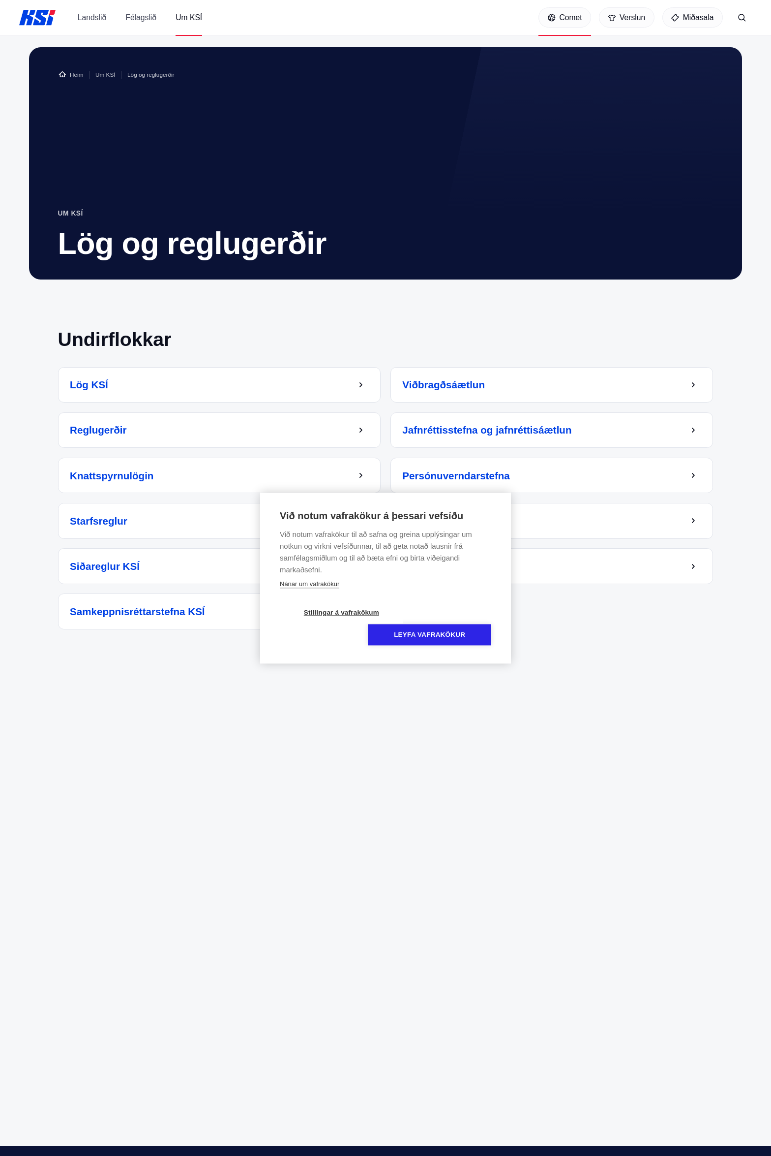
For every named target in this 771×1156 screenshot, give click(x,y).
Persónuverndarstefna (458, 478)
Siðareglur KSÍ (107, 568)
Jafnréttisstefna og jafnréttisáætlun (489, 432)
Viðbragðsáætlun (446, 387)
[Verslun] (626, 19)
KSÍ (37, 19)
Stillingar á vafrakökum (328, 623)
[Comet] (564, 19)
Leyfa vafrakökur (442, 623)
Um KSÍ (189, 26)
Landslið (92, 26)
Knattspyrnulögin (114, 478)
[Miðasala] (692, 19)
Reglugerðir (100, 432)
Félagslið (140, 26)
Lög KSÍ (91, 387)
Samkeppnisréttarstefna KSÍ (139, 614)
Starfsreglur (101, 523)
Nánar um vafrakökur (309, 595)
